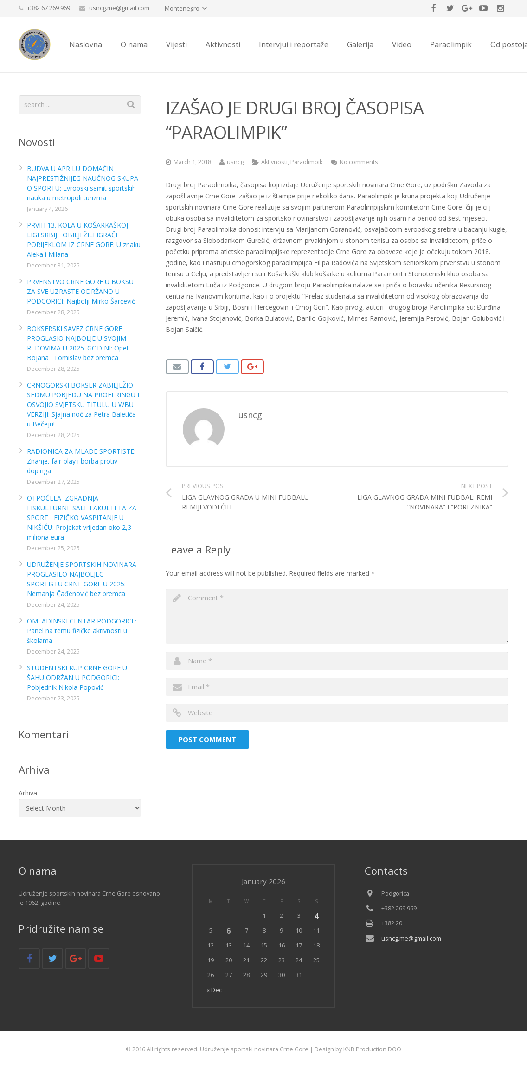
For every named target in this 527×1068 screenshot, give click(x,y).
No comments (359, 162)
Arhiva (28, 792)
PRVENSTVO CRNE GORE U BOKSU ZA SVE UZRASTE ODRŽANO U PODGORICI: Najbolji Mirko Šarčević (81, 291)
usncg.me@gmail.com (119, 8)
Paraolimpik (306, 162)
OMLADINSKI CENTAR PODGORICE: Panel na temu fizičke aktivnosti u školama (81, 631)
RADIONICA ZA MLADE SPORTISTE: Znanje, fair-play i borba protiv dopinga (81, 461)
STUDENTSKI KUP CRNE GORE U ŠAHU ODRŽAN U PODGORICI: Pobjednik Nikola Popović (77, 677)
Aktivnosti (274, 162)
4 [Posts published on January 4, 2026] (317, 916)
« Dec (214, 990)
